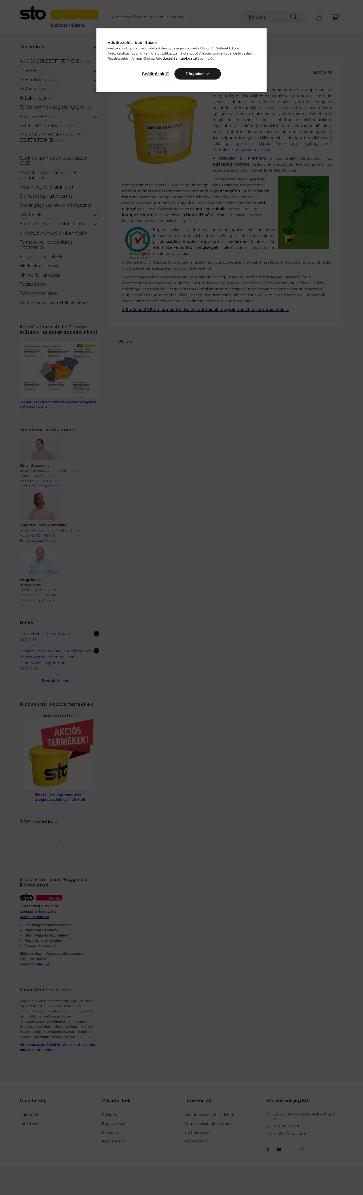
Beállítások (153, 73)
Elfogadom (195, 74)
